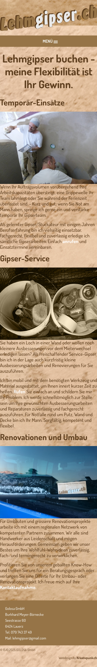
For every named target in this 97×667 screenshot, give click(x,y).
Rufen (19, 391)
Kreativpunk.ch (87, 658)
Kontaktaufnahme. (18, 587)
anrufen (70, 241)
